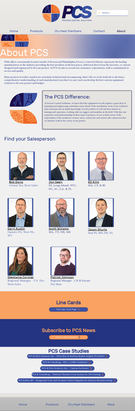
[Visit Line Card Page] (68, 309)
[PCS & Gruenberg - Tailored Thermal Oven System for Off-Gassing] (68, 374)
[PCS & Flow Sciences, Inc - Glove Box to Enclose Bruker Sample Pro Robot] (68, 356)
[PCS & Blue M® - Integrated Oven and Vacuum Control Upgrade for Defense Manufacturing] (67, 380)
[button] (22, 165)
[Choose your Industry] (68, 337)
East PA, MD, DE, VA (100, 233)
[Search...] (112, 13)
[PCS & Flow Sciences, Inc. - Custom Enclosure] (67, 368)
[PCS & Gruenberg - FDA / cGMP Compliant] (67, 362)
